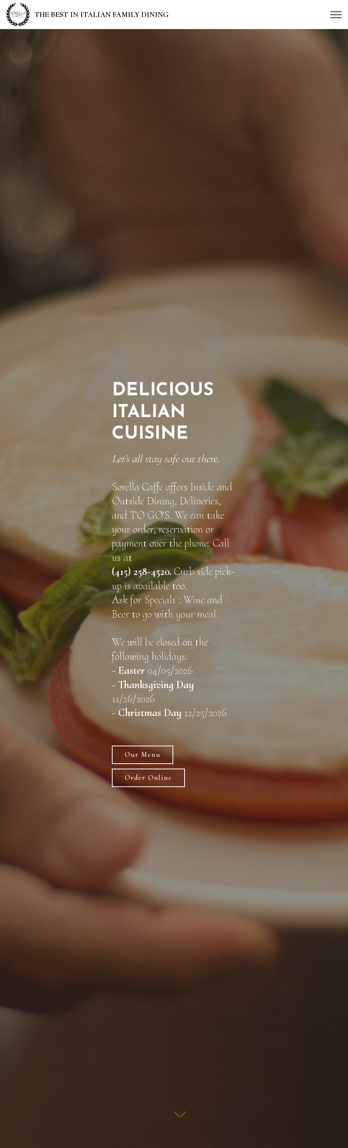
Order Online (148, 777)
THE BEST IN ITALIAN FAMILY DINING (102, 14)
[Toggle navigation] (336, 14)
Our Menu (142, 754)
